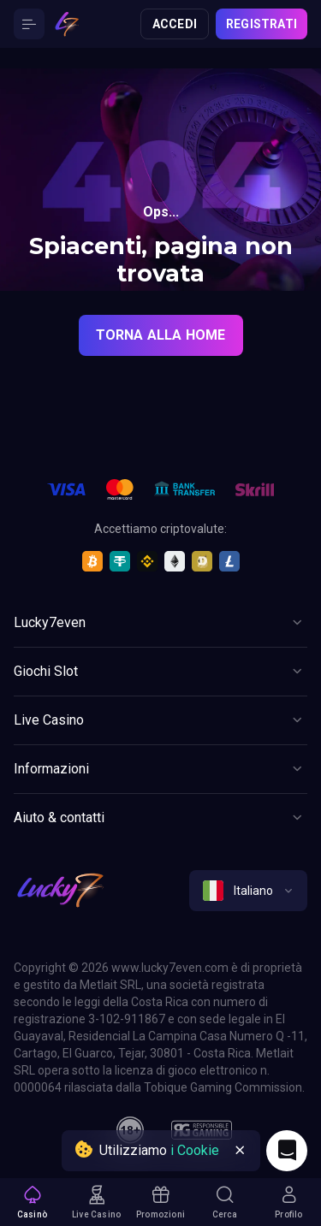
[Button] (29, 24)
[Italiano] (248, 890)
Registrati (261, 24)
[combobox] (248, 890)
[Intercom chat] (286, 1150)
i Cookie (194, 1150)
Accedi (174, 24)
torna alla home (161, 335)
